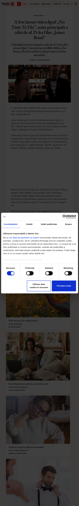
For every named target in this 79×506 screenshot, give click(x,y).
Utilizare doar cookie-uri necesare (39, 285)
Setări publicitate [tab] (49, 224)
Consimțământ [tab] (10, 224)
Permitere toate (64, 286)
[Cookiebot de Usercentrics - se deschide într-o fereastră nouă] (64, 217)
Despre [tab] (68, 224)
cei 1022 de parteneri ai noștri (24, 237)
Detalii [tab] (29, 224)
